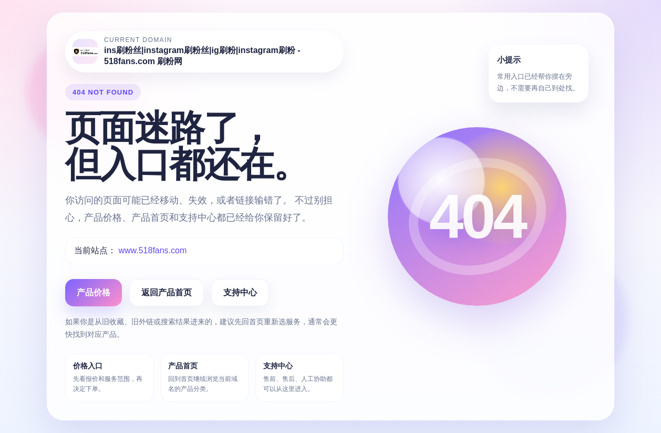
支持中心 (240, 292)
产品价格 (93, 292)
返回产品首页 (166, 292)
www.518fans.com (152, 250)
